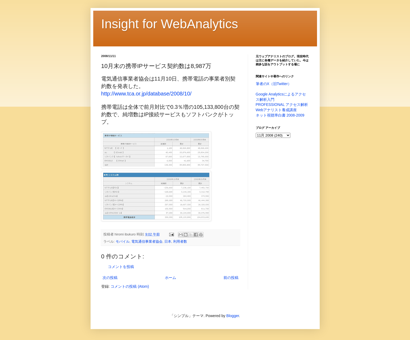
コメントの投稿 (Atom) (130, 286)
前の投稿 (231, 277)
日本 (167, 241)
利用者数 (180, 241)
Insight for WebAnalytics (169, 24)
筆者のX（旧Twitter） (274, 84)
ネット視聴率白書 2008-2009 (280, 115)
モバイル (122, 241)
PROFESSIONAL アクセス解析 (282, 104)
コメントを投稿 (121, 267)
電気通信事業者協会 (147, 241)
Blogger (232, 316)
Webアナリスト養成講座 (276, 110)
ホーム (170, 277)
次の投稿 (110, 277)
